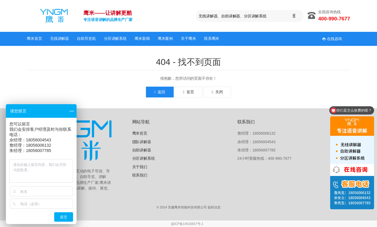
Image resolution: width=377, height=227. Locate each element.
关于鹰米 (188, 38)
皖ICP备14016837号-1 (187, 224)
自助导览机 (86, 38)
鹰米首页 (34, 38)
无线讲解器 (59, 38)
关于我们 (139, 166)
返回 (159, 92)
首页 (188, 92)
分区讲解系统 (115, 38)
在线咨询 (332, 39)
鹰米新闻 (142, 38)
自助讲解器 (141, 150)
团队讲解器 (141, 141)
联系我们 (139, 175)
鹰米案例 (165, 38)
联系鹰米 (211, 38)
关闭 (217, 92)
